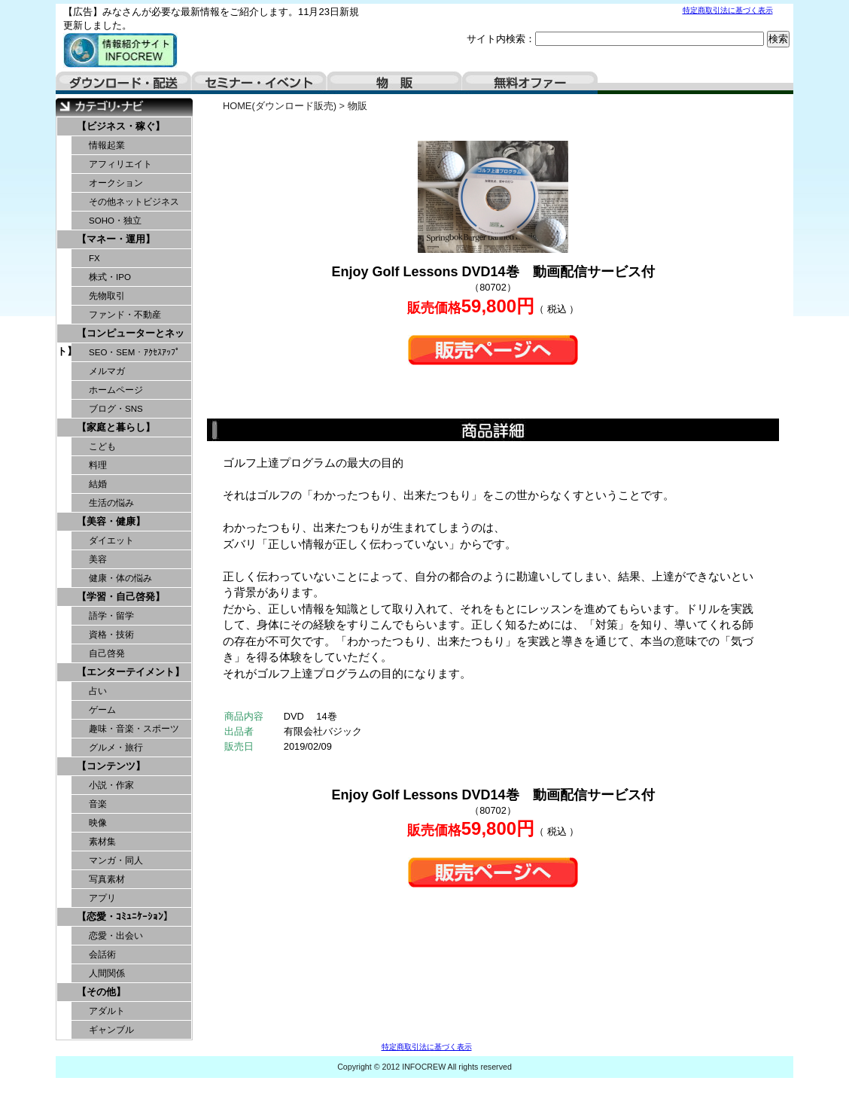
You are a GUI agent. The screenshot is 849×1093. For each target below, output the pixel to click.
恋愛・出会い (116, 935)
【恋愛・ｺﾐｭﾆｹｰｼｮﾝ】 (125, 916)
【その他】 (101, 991)
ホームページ (116, 389)
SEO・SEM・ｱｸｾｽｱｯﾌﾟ (134, 352)
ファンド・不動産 (125, 314)
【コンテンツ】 (111, 766)
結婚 (98, 484)
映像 (98, 822)
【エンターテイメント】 (130, 671)
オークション (116, 182)
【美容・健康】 (111, 521)
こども (102, 446)
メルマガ (107, 371)
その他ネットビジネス (134, 201)
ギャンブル (111, 1029)
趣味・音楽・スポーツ (134, 728)
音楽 (98, 803)
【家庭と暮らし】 (116, 427)
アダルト (107, 1010)
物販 (394, 83)
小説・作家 (111, 785)
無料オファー (530, 83)
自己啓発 (107, 653)
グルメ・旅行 (116, 747)
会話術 (102, 954)
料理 (98, 465)
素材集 (102, 841)
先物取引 (107, 295)
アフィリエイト (120, 164)
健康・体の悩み (120, 578)
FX (94, 258)
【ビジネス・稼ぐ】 (121, 126)
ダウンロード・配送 (123, 83)
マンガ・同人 (116, 860)
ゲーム (102, 709)
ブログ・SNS (116, 408)
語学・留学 (111, 615)
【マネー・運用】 (116, 239)
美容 (98, 559)
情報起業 (107, 145)
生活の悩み (111, 502)
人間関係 (107, 973)
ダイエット (111, 540)
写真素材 (107, 879)
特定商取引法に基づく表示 (728, 10)
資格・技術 (111, 634)
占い (98, 691)
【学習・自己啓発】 (121, 596)
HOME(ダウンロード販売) (279, 105)
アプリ (102, 898)
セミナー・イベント (259, 83)
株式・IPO (110, 277)
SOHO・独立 (115, 220)
